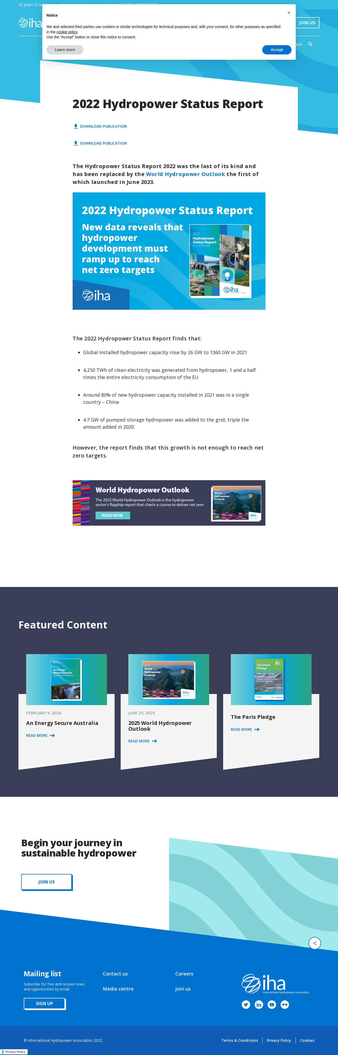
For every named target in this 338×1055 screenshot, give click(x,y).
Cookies (307, 1040)
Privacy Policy (279, 1040)
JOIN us (47, 882)
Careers (184, 973)
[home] (30, 23)
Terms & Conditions (239, 1040)
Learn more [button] (65, 50)
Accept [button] (277, 50)
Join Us (307, 23)
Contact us (115, 973)
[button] (289, 12)
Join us (183, 988)
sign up (44, 1003)
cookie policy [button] (67, 32)
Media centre (118, 988)
